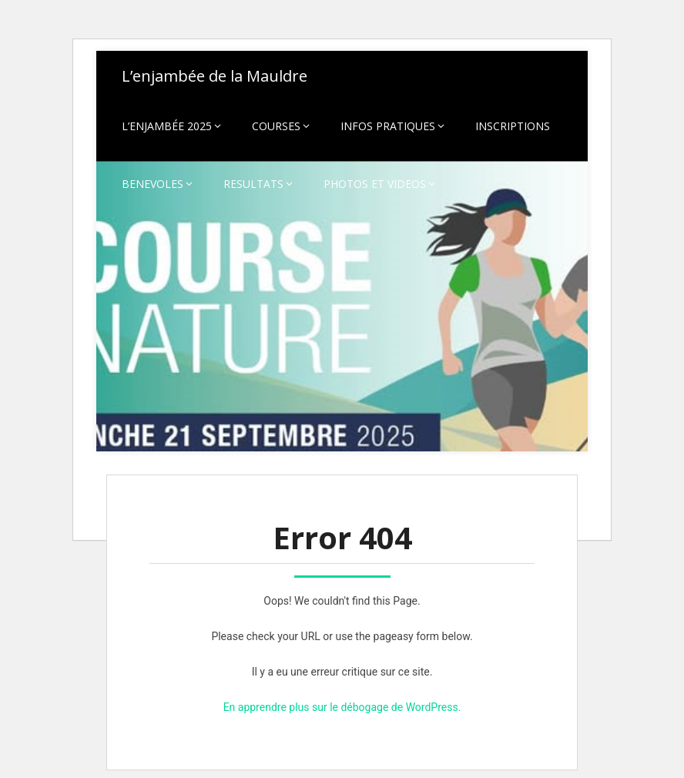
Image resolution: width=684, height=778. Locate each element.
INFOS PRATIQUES (387, 126)
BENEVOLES (152, 183)
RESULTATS (253, 183)
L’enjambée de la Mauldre (214, 75)
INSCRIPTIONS (512, 126)
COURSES (276, 126)
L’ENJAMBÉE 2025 (167, 126)
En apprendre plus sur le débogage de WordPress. (342, 707)
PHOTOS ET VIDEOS (375, 183)
